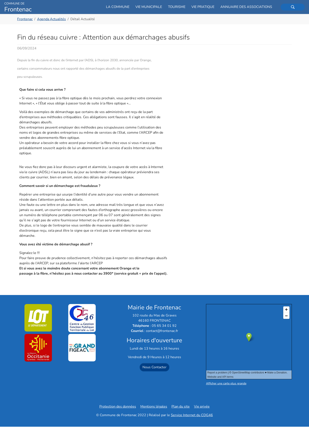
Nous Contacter (154, 368)
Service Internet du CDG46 (192, 416)
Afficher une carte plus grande (226, 385)
